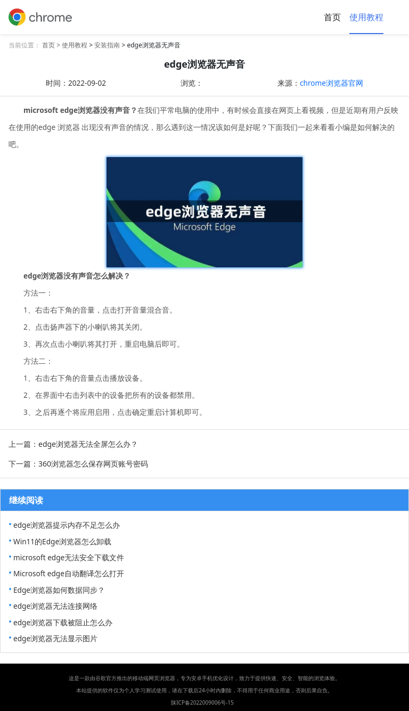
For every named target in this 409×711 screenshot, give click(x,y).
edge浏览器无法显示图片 (55, 638)
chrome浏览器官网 (331, 83)
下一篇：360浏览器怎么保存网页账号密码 (78, 464)
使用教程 (366, 17)
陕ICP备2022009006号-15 (202, 702)
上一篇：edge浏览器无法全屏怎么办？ (73, 444)
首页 (332, 17)
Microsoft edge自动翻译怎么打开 (68, 573)
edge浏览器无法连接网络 (55, 606)
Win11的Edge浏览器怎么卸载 (62, 541)
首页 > (52, 45)
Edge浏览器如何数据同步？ (59, 590)
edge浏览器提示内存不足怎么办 (66, 525)
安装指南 (107, 45)
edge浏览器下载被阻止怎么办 (62, 622)
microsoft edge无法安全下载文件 (68, 557)
